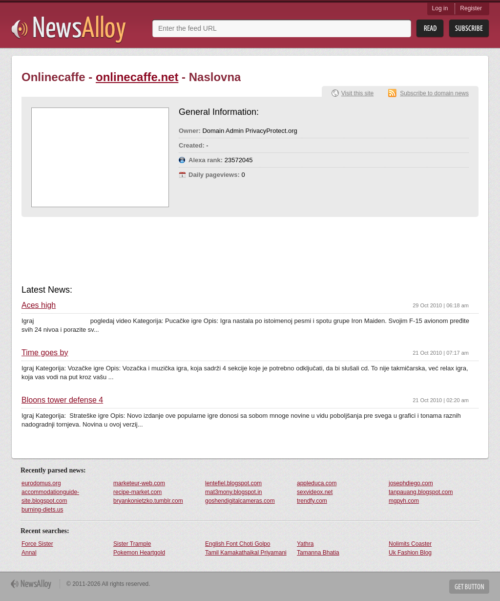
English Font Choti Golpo (237, 543)
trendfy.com (312, 500)
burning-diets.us (42, 509)
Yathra (305, 543)
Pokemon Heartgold (139, 552)
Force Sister (37, 543)
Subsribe (469, 29)
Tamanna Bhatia (318, 552)
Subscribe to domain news (434, 93)
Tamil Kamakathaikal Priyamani (246, 552)
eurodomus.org (41, 483)
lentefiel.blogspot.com (233, 483)
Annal (29, 552)
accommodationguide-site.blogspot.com (50, 496)
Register (471, 8)
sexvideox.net (315, 492)
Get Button (469, 587)
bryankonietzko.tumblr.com (148, 500)
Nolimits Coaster (410, 543)
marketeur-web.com (139, 483)
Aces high (38, 305)
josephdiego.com (411, 483)
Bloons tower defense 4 (62, 400)
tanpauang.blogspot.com (421, 492)
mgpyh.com (404, 500)
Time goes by (44, 353)
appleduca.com (316, 483)
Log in (440, 8)
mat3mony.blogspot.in (233, 492)
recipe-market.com (137, 492)
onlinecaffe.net (137, 77)
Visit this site (357, 93)
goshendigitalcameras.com (240, 500)
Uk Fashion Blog (410, 552)
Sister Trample (132, 543)
